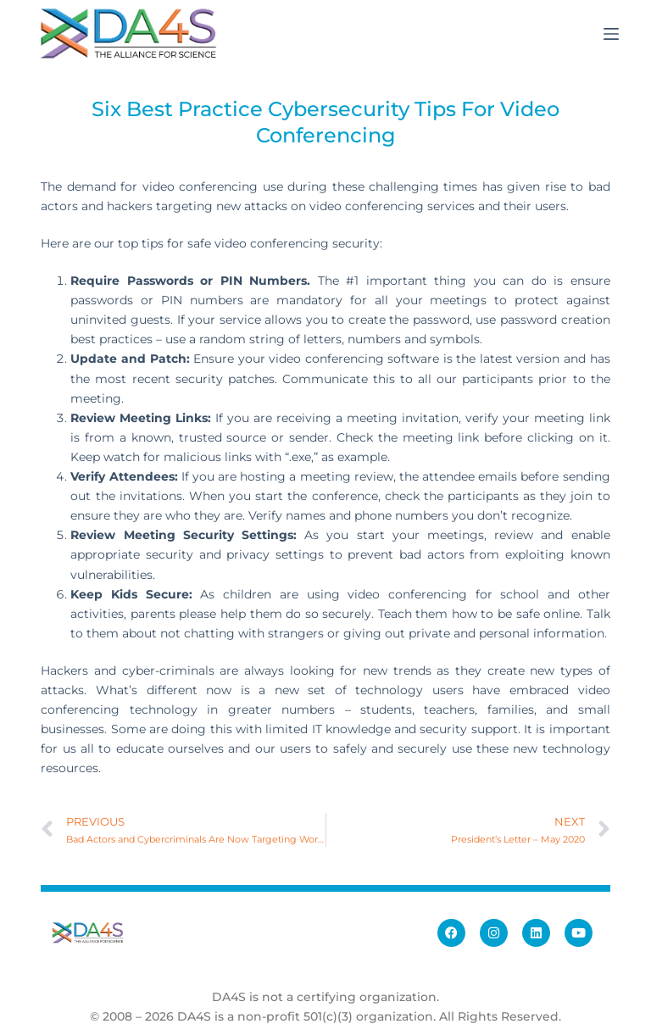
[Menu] (611, 34)
